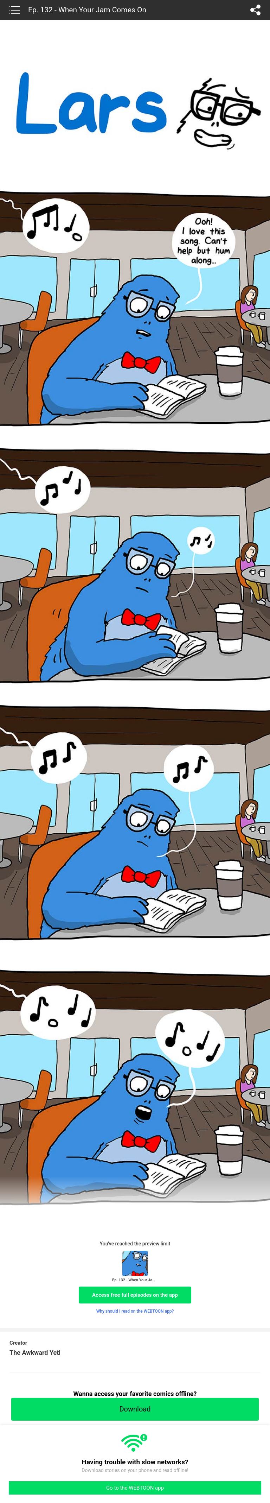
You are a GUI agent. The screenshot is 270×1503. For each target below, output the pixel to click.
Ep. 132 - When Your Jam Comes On (87, 10)
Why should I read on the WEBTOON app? (135, 1311)
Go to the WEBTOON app (135, 1488)
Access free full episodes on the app (135, 1295)
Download (134, 1409)
